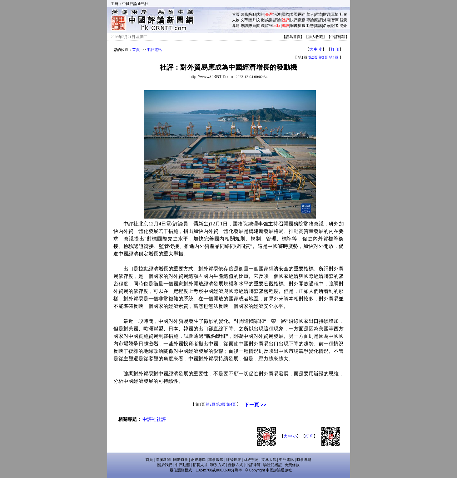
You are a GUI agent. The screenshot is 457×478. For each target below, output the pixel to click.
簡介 (343, 25)
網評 (318, 20)
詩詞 (269, 25)
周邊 (260, 25)
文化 (260, 20)
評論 (277, 20)
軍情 (335, 14)
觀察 (301, 20)
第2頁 (313, 57)
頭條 (244, 14)
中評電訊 (154, 49)
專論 (310, 20)
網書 (293, 25)
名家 (326, 25)
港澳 (277, 14)
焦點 (252, 14)
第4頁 (333, 57)
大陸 (260, 14)
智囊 (343, 20)
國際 (285, 14)
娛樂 (269, 20)
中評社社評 (154, 419)
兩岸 (301, 14)
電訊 (318, 25)
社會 (343, 14)
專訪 (244, 25)
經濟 (318, 14)
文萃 (244, 20)
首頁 (236, 14)
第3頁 (323, 57)
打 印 (335, 49)
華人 (310, 14)
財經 (326, 14)
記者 (335, 25)
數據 (301, 25)
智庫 (335, 20)
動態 (310, 25)
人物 (236, 20)
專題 (236, 25)
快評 (293, 20)
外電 (326, 20)
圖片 (252, 20)
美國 (293, 14)
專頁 (252, 25)
